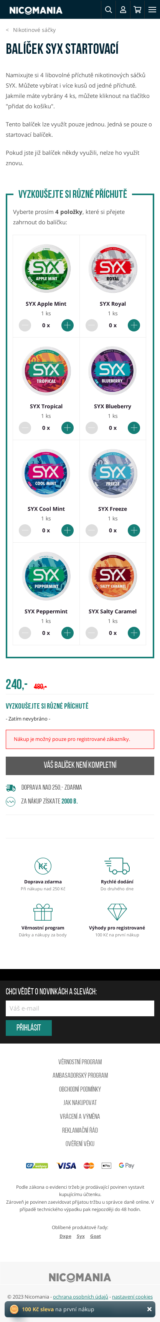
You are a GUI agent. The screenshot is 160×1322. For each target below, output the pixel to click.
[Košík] (137, 9)
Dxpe (65, 1236)
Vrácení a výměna (80, 1117)
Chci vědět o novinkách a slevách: (51, 992)
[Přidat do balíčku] (67, 325)
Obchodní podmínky (80, 1089)
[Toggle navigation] (152, 9)
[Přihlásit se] (122, 9)
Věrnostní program (80, 1062)
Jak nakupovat (80, 1103)
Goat (95, 1236)
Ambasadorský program (80, 1076)
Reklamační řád (80, 1131)
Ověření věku (80, 1144)
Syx (81, 1236)
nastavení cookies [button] (132, 1296)
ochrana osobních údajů (80, 1296)
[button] (108, 9)
